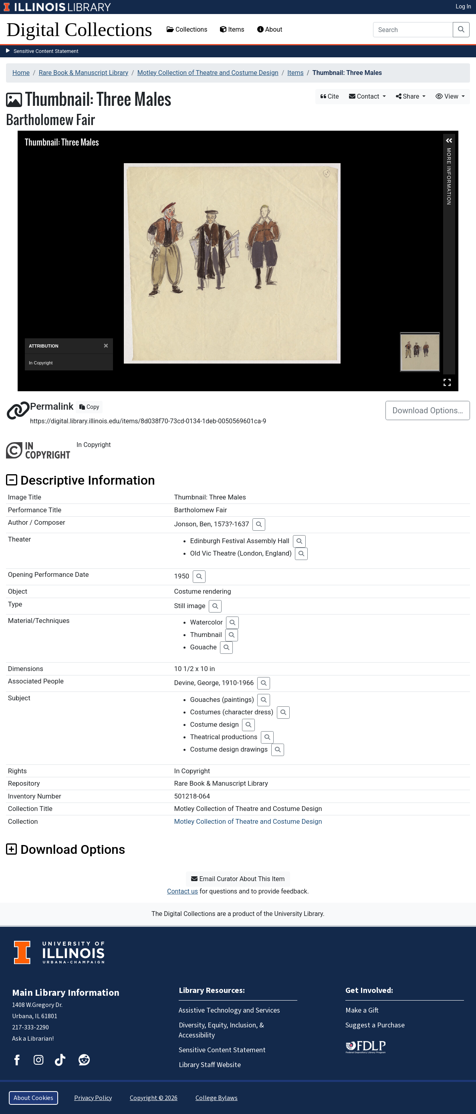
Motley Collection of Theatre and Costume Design (207, 73)
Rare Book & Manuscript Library (83, 73)
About (269, 29)
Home (21, 73)
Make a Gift (362, 1010)
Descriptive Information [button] (80, 480)
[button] (449, 141)
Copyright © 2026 (153, 1098)
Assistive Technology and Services (229, 1010)
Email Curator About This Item (237, 879)
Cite (330, 96)
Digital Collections (79, 29)
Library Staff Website (210, 1065)
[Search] (413, 29)
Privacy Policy (93, 1098)
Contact (365, 96)
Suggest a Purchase (375, 1025)
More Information (449, 151)
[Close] (106, 346)
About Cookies (33, 1098)
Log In (463, 6)
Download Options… (427, 410)
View (448, 96)
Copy (89, 407)
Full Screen (447, 382)
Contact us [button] (182, 891)
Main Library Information (65, 993)
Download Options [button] (65, 849)
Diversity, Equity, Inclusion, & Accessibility (221, 1030)
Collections (187, 29)
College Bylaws (217, 1098)
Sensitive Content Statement (46, 51)
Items (232, 29)
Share (408, 96)
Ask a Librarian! (33, 1038)
